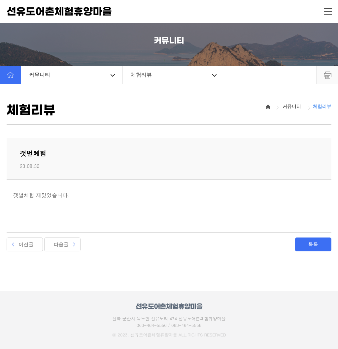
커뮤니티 (72, 75)
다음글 (61, 244)
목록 (313, 244)
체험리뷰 (174, 75)
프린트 (327, 75)
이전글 (26, 244)
